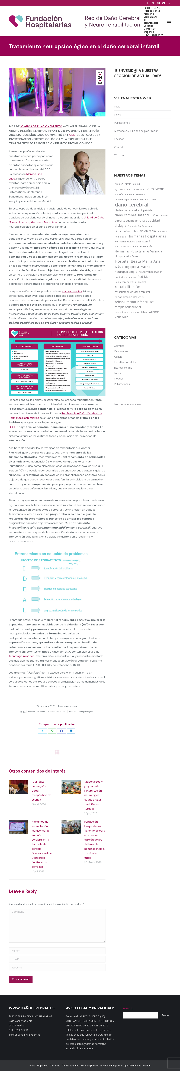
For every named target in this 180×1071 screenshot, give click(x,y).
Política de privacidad (103, 1065)
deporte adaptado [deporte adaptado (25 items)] (126, 220)
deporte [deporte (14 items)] (164, 215)
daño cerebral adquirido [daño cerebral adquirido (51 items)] (134, 210)
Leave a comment (68, 706)
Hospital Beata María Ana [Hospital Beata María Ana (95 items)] (137, 261)
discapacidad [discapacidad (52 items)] (149, 220)
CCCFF (13, 427)
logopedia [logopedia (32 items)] (132, 267)
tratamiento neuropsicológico (81, 712)
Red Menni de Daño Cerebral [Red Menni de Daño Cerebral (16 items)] (130, 281)
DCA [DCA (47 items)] (154, 215)
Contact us (120, 147)
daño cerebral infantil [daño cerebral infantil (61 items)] (132, 215)
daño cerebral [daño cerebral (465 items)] (131, 204)
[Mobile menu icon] (168, 21)
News (117, 114)
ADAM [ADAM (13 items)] (128, 183)
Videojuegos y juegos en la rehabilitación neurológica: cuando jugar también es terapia (93, 795)
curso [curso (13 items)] (153, 199)
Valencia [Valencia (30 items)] (154, 312)
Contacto (55, 1065)
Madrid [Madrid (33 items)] (145, 267)
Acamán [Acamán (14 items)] (119, 183)
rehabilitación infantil (57, 712)
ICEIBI (72, 135)
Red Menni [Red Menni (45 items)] (145, 276)
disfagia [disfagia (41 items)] (120, 225)
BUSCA (128, 1008)
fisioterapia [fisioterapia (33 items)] (148, 231)
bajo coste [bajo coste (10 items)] (141, 194)
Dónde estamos (70, 1065)
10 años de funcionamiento (41, 126)
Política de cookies (140, 1065)
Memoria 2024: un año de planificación (136, 130)
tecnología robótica (21, 656)
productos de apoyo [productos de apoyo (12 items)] (125, 277)
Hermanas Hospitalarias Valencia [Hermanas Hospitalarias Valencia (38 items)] (138, 251)
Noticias (85, 1065)
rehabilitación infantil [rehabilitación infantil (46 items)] (131, 302)
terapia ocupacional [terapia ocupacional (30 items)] (128, 307)
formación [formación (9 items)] (162, 231)
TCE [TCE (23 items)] (151, 302)
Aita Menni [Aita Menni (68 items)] (156, 189)
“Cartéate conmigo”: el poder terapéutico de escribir (41, 790)
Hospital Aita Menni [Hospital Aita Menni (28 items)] (127, 256)
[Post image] (18, 787)
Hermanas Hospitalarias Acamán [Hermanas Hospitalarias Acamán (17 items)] (133, 241)
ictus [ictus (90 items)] (119, 266)
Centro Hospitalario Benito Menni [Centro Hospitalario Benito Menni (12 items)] (131, 199)
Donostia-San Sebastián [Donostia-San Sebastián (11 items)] (140, 226)
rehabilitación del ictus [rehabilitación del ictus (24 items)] (129, 297)
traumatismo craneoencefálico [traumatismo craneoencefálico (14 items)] (131, 312)
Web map (119, 155)
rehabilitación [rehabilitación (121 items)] (127, 287)
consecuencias (72, 291)
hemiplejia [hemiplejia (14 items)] (120, 236)
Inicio (117, 106)
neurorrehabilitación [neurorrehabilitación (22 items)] (150, 271)
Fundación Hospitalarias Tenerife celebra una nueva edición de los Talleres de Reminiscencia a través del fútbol (94, 840)
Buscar (165, 1015)
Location (119, 139)
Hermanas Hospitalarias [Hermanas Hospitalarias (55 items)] (146, 236)
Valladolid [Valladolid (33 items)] (121, 317)
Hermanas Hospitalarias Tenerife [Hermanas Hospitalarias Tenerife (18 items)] (133, 246)
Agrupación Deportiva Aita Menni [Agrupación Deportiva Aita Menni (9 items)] (130, 189)
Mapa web (42, 1065)
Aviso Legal (122, 1065)
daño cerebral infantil (36, 712)
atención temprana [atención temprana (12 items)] (124, 194)
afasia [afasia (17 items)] (136, 183)
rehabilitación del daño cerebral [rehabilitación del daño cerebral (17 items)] (132, 292)
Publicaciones (122, 122)
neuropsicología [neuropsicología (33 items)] (126, 272)
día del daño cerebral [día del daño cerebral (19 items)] (127, 231)
